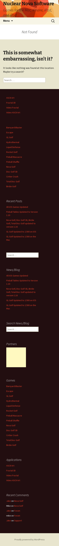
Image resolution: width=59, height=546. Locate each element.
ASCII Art (10, 97)
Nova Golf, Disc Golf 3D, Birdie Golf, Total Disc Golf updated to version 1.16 (21, 223)
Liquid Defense (13, 147)
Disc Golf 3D (11, 171)
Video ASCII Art (13, 112)
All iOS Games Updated (17, 207)
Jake (8, 500)
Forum (17, 510)
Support (18, 520)
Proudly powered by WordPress (29, 539)
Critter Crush (12, 176)
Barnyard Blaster (14, 127)
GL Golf (9, 137)
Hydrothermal (12, 142)
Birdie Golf (11, 186)
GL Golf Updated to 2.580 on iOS (21, 231)
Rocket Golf (11, 152)
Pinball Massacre (14, 157)
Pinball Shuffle (12, 161)
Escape (9, 132)
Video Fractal (12, 107)
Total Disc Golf (13, 181)
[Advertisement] (16, 357)
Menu (6, 20)
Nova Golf (10, 166)
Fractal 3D (11, 102)
